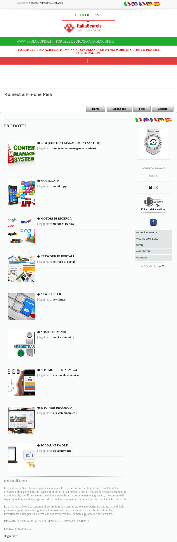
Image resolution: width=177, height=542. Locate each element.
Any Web (161, 266)
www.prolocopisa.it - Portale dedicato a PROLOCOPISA (65, 41)
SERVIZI (142, 257)
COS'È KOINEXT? (147, 232)
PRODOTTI (144, 251)
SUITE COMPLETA (148, 239)
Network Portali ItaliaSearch (46, 3)
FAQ (140, 245)
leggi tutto (11, 536)
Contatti (163, 108)
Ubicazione (119, 108)
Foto (142, 108)
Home (95, 108)
